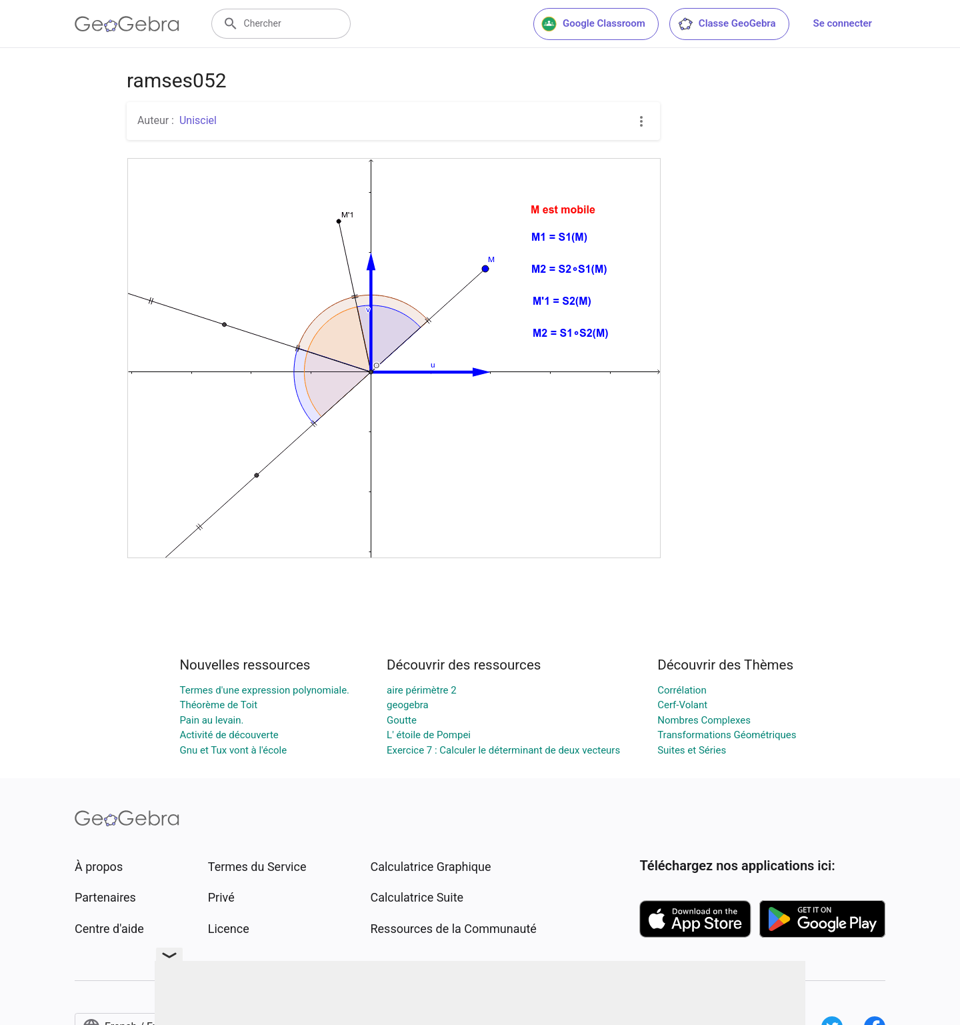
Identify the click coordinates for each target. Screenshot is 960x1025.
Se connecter (842, 23)
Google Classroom (593, 24)
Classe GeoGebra (726, 24)
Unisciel (198, 120)
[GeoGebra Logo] (127, 24)
